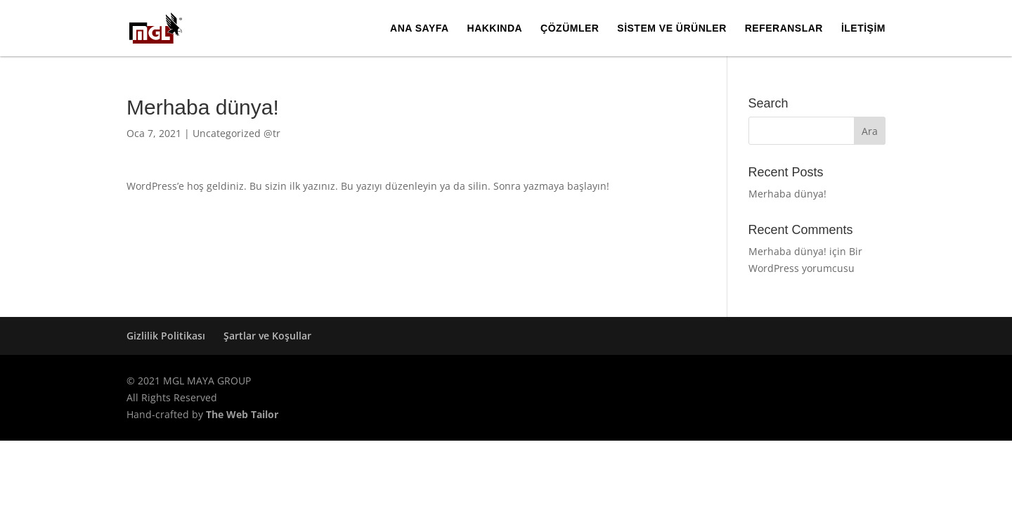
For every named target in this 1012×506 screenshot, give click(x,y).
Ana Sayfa (419, 28)
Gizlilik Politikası (165, 335)
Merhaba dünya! (787, 193)
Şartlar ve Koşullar (267, 335)
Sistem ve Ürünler (672, 28)
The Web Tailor (242, 414)
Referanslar (784, 28)
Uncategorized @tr (236, 133)
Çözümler (569, 28)
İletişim (863, 28)
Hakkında (495, 28)
